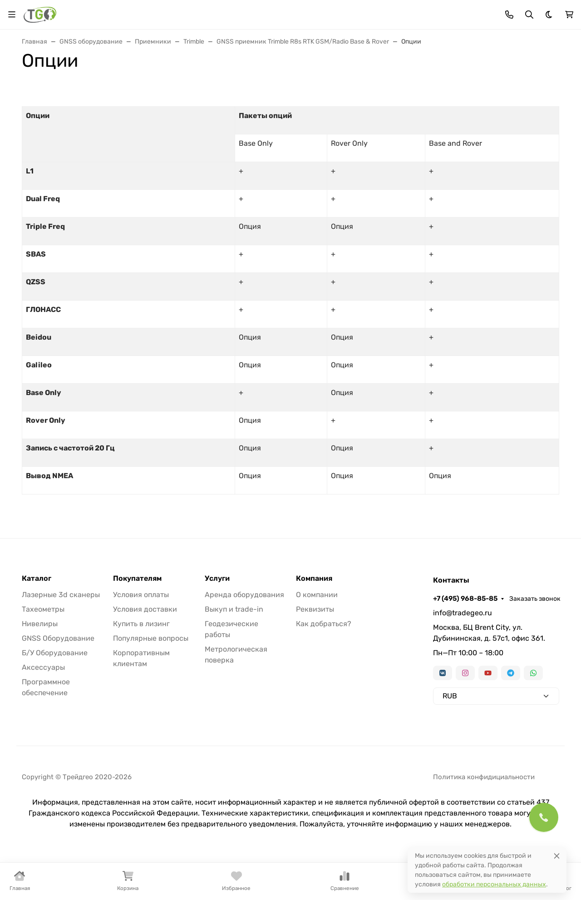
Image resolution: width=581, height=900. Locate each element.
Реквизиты (315, 609)
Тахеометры (43, 609)
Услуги (217, 578)
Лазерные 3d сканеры (61, 594)
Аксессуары (43, 667)
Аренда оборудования (244, 594)
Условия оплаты (141, 594)
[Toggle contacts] (509, 14)
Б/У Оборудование (55, 652)
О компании (317, 594)
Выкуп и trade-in (234, 609)
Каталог (36, 578)
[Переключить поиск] (529, 14)
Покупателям (137, 578)
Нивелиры (40, 623)
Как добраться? (323, 623)
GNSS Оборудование (58, 638)
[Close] (556, 855)
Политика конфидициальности (484, 777)
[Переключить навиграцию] (12, 14)
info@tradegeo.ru (462, 612)
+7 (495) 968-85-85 (465, 598)
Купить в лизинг (141, 623)
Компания (314, 578)
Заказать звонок (535, 599)
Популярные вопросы (150, 638)
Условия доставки (145, 609)
